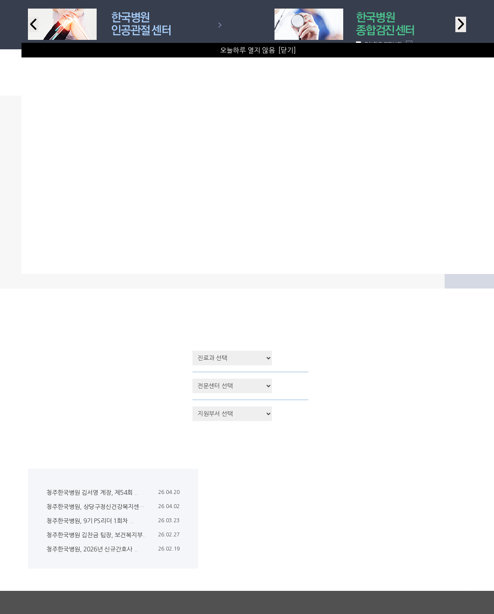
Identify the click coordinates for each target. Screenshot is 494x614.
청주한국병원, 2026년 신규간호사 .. (91, 549)
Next (460, 24)
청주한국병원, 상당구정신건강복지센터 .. (97, 507)
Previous (33, 24)
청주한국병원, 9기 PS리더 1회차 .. (89, 521)
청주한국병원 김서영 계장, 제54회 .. (92, 493)
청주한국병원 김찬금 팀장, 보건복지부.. (96, 535)
